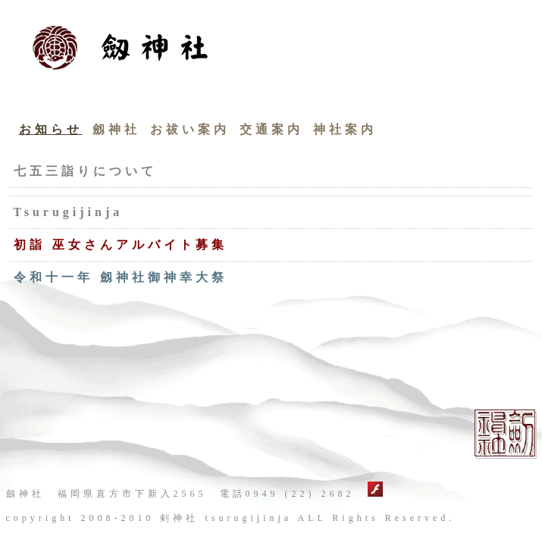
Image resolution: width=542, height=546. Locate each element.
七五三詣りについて (85, 171)
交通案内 (271, 129)
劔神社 (116, 129)
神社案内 (345, 129)
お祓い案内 (190, 129)
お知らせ (51, 129)
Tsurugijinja (69, 212)
